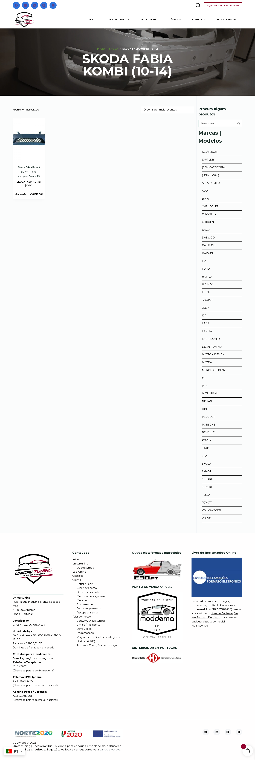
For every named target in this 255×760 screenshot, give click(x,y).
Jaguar (207, 300)
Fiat (205, 261)
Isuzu (206, 292)
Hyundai (208, 284)
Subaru (207, 479)
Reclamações (85, 632)
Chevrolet (210, 206)
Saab (205, 448)
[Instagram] (25, 5)
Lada (205, 323)
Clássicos (174, 19)
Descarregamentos (89, 608)
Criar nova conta (87, 588)
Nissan (207, 401)
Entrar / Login (85, 584)
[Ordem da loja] (167, 109)
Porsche (208, 424)
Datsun (207, 253)
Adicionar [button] (36, 194)
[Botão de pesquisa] (238, 123)
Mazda (207, 362)
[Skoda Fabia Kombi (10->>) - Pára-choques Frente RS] (29, 139)
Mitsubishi (210, 393)
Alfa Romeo (211, 183)
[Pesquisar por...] (216, 123)
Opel (205, 409)
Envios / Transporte (88, 624)
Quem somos (85, 567)
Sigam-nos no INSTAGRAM (223, 5)
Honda (207, 276)
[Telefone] (43, 5)
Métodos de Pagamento (92, 596)
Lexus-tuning (212, 346)
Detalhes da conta (88, 592)
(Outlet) (208, 159)
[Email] (53, 5)
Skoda (206, 463)
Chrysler (209, 214)
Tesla (206, 494)
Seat (205, 456)
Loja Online (148, 19)
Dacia (206, 229)
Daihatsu (209, 245)
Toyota (207, 502)
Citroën (208, 222)
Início (92, 19)
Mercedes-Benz (214, 370)
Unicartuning (119, 20)
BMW (205, 198)
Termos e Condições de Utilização (97, 645)
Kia (204, 315)
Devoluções (84, 628)
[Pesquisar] (198, 5)
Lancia (207, 331)
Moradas (82, 600)
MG (204, 378)
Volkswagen (211, 510)
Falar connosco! (229, 20)
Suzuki (207, 487)
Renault (208, 432)
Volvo (206, 518)
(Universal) (210, 175)
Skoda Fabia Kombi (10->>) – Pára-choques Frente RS (29, 171)
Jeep (205, 307)
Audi (205, 190)
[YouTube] (239, 732)
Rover (206, 440)
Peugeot (208, 416)
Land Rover (211, 338)
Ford (206, 268)
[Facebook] (16, 5)
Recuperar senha (87, 612)
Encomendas (85, 604)
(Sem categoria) (213, 167)
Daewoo (208, 237)
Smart (206, 471)
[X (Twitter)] (216, 732)
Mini (205, 385)
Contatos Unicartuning (91, 620)
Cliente (199, 20)
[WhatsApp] (34, 5)
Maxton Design (213, 354)
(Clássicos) (210, 151)
